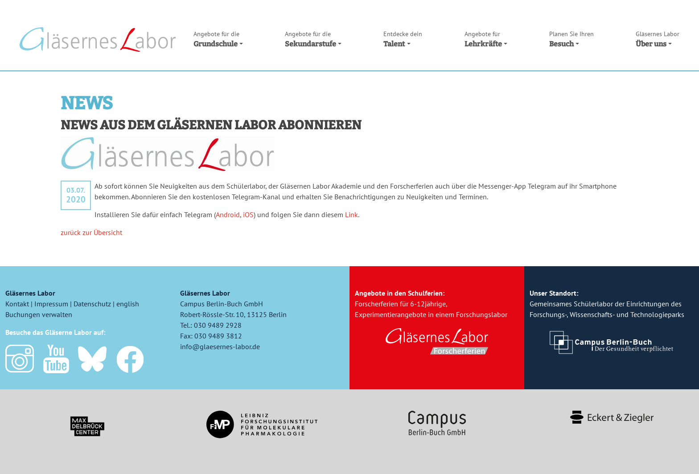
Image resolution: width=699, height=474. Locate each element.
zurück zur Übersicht (91, 232)
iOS (248, 214)
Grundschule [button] (218, 38)
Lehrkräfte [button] (486, 38)
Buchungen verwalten (38, 314)
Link (351, 214)
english (127, 303)
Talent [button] (402, 38)
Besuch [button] (571, 38)
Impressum (51, 303)
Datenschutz (92, 303)
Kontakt (17, 303)
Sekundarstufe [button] (313, 38)
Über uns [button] (657, 38)
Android (228, 214)
